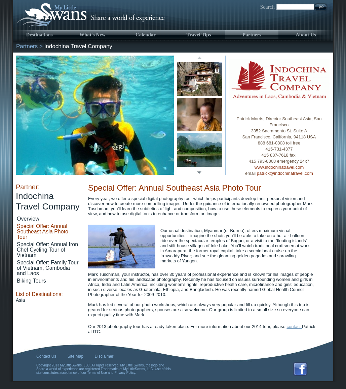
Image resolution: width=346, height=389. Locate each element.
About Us (306, 34)
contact (294, 326)
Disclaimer (103, 356)
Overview (28, 219)
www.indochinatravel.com (279, 167)
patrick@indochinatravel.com (285, 173)
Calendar (146, 34)
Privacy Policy (124, 373)
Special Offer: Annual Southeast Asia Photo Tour (42, 231)
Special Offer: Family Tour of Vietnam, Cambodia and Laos (47, 268)
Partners (251, 34)
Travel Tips (199, 34)
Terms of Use (97, 373)
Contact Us (46, 356)
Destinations (39, 34)
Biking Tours (31, 281)
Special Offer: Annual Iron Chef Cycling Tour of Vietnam (47, 249)
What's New (92, 34)
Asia (20, 300)
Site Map (75, 356)
